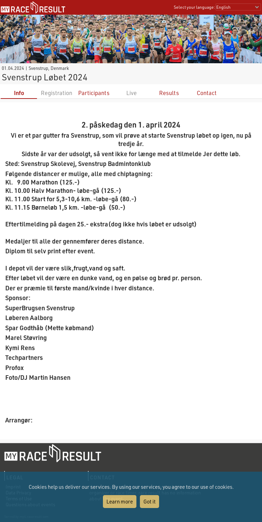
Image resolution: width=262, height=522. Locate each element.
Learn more (119, 501)
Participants (94, 92)
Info (19, 92)
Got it (149, 501)
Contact (207, 92)
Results (169, 92)
